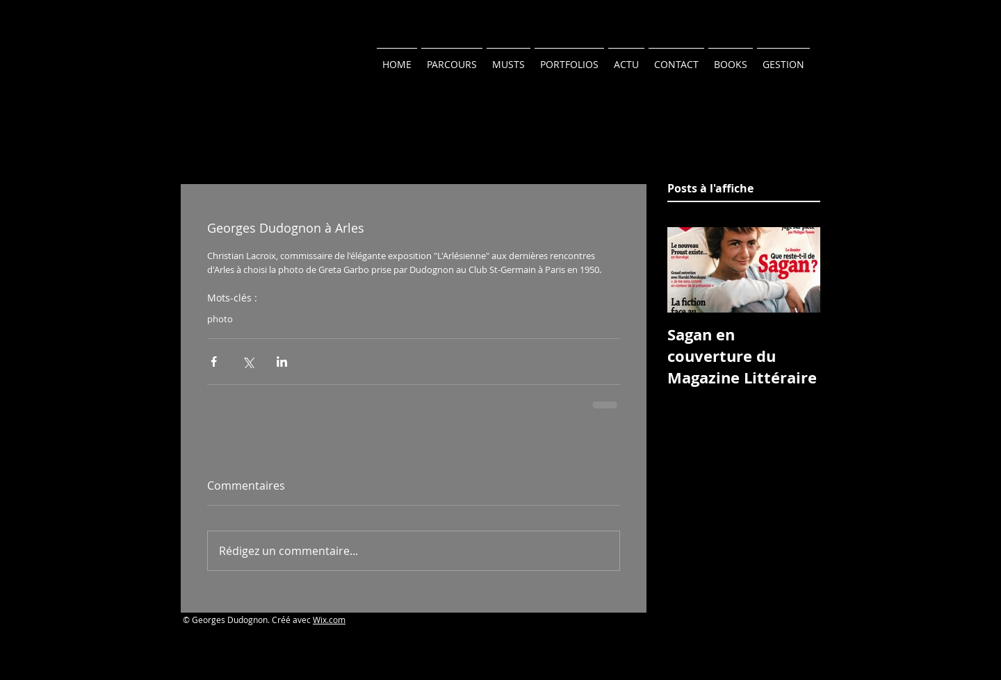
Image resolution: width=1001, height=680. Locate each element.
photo (220, 318)
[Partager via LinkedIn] (281, 361)
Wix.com (329, 619)
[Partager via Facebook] (213, 361)
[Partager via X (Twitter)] (247, 361)
